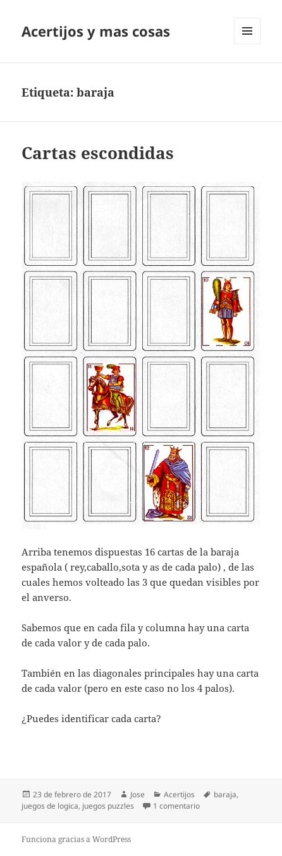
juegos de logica (49, 805)
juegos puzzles (108, 805)
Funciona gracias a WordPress (76, 839)
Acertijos (179, 794)
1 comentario (176, 805)
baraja (225, 794)
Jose (137, 794)
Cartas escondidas (97, 152)
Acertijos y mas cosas (95, 30)
